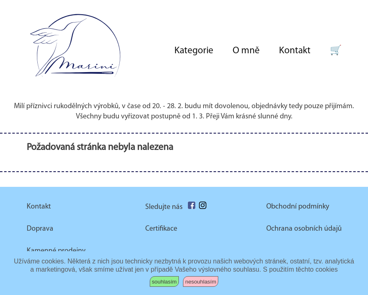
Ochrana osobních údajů (304, 229)
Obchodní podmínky (297, 207)
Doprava (40, 229)
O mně (246, 51)
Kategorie (193, 51)
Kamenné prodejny (56, 251)
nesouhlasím (200, 282)
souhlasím (164, 282)
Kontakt (295, 51)
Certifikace (161, 229)
